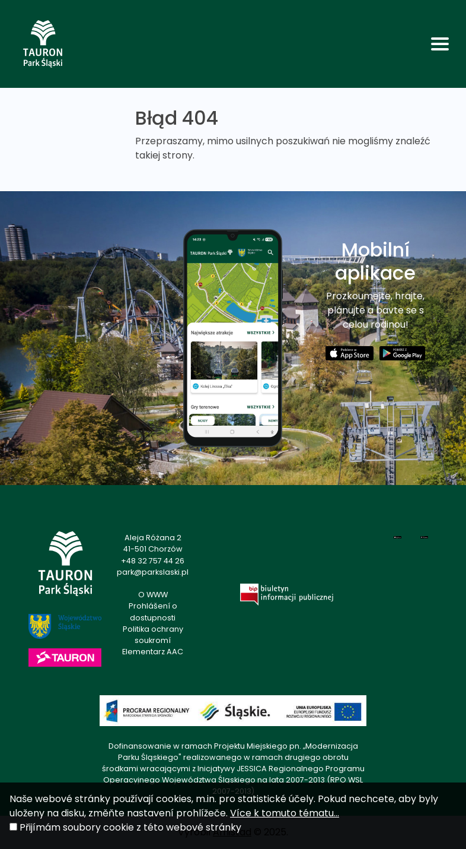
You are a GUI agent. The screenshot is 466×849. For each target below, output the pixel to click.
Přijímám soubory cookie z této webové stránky (130, 827)
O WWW (153, 595)
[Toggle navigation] (440, 43)
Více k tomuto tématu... (284, 813)
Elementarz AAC (152, 652)
